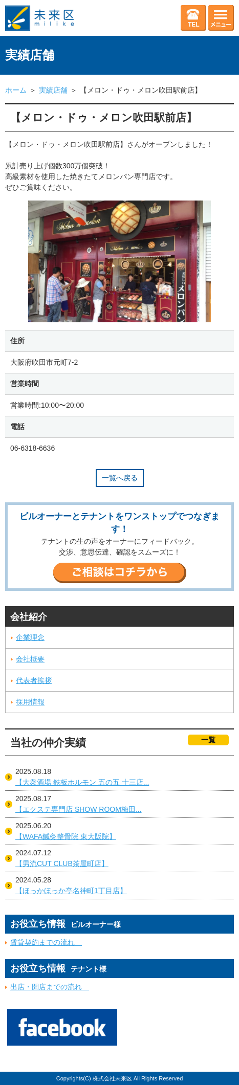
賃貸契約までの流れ (46, 942)
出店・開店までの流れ (49, 987)
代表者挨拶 (34, 680)
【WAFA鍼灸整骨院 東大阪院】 (65, 836)
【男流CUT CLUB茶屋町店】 (61, 863)
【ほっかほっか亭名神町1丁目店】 (71, 891)
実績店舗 (53, 90)
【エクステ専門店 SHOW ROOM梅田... (78, 809)
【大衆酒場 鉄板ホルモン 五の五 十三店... (82, 782)
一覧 (208, 740)
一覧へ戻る (120, 478)
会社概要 (30, 659)
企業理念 (30, 637)
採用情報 (30, 702)
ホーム (16, 90)
